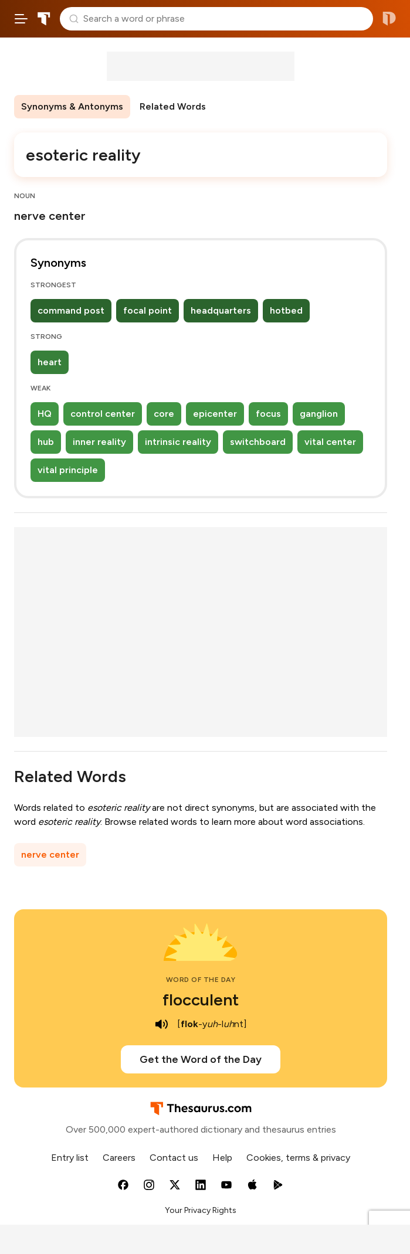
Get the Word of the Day (201, 1059)
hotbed (286, 310)
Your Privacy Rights (200, 1210)
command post (71, 310)
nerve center (50, 854)
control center (102, 413)
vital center (330, 441)
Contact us (174, 1157)
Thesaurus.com (44, 19)
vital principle (68, 469)
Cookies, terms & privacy (298, 1157)
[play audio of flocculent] (162, 1024)
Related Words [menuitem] (173, 106)
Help (222, 1157)
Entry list (70, 1157)
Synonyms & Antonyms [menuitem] (72, 106)
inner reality (99, 441)
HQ (45, 413)
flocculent (200, 1000)
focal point (147, 310)
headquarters (221, 310)
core (164, 413)
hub (46, 441)
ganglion (319, 413)
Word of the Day (201, 980)
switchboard (258, 441)
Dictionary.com (389, 19)
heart (50, 362)
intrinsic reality (178, 441)
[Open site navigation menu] (21, 19)
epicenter (215, 413)
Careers (119, 1157)
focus (268, 413)
